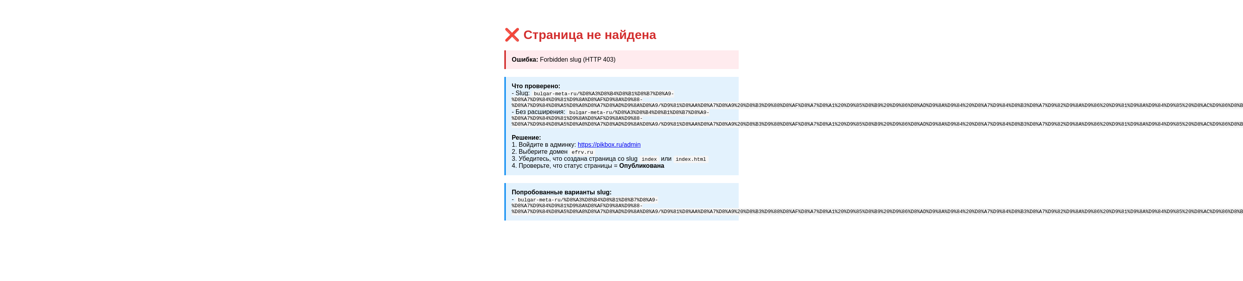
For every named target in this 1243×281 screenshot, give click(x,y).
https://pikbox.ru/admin (609, 149)
